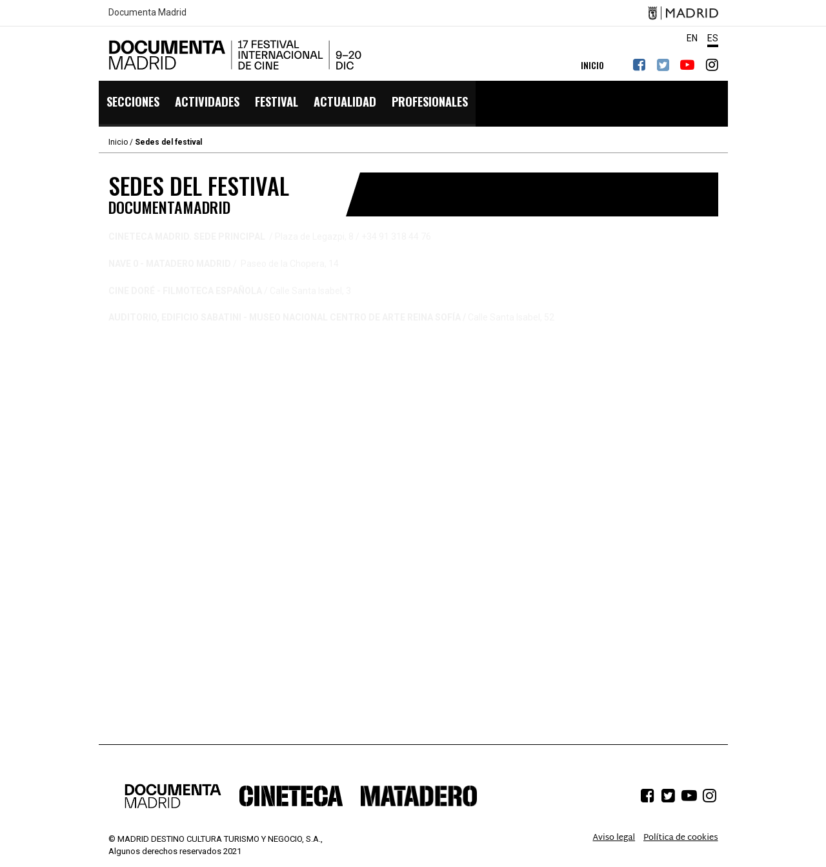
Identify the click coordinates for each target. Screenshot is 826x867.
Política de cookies (680, 838)
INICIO (592, 65)
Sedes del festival (168, 142)
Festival (274, 103)
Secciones (132, 103)
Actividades (206, 103)
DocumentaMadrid (237, 55)
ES (712, 38)
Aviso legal (614, 838)
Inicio (118, 142)
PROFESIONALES (426, 103)
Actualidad (341, 103)
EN (692, 38)
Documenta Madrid (147, 12)
